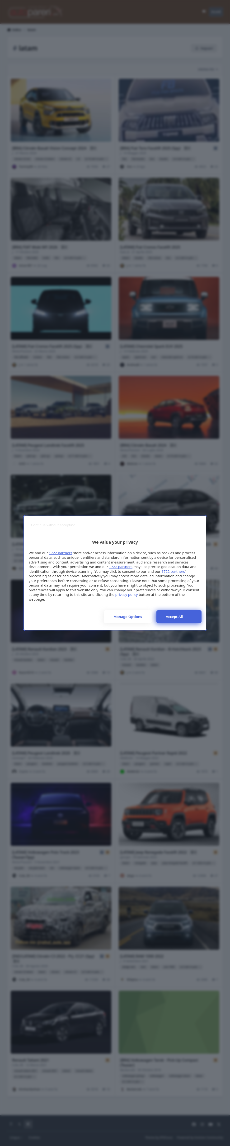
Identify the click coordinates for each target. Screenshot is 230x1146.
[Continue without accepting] (53, 525)
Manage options (127, 616)
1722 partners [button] (60, 552)
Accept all (174, 616)
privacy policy (126, 594)
